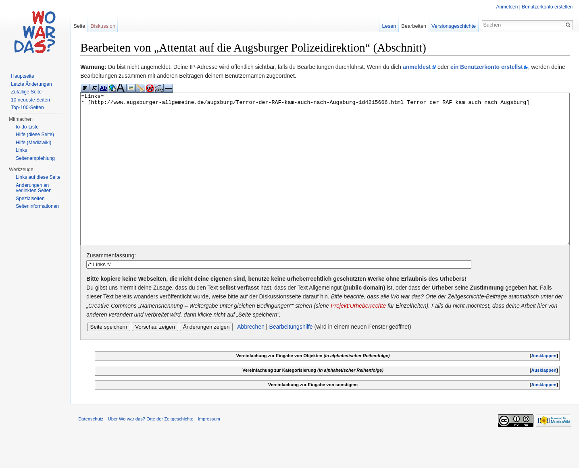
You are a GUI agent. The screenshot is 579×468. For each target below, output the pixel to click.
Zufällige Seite (26, 92)
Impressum (209, 449)
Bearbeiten (413, 26)
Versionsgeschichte (453, 26)
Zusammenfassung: (112, 286)
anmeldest (417, 67)
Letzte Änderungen (31, 84)
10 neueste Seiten (30, 100)
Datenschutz (91, 449)
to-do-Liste (27, 127)
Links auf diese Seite (38, 177)
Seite (79, 26)
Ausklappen (543, 386)
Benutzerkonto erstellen (547, 7)
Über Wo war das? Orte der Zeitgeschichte (151, 449)
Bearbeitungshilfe (291, 357)
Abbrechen (251, 357)
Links (21, 150)
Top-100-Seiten (27, 107)
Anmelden (507, 7)
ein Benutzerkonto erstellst (487, 67)
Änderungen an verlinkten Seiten (34, 188)
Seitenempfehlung (35, 158)
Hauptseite (22, 76)
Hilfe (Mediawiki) (33, 142)
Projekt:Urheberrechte (368, 336)
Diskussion (103, 26)
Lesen (389, 26)
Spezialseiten (30, 198)
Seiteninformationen (37, 206)
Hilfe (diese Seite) (35, 134)
